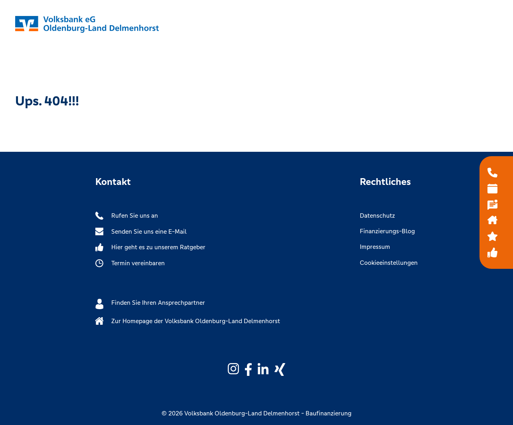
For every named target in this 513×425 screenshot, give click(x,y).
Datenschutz (377, 215)
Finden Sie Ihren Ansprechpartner (150, 304)
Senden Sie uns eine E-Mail (141, 231)
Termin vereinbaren (130, 263)
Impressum (375, 246)
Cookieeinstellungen (389, 262)
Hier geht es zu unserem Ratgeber (150, 247)
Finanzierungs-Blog (387, 231)
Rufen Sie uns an (126, 216)
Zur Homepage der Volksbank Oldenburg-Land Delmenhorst (187, 321)
